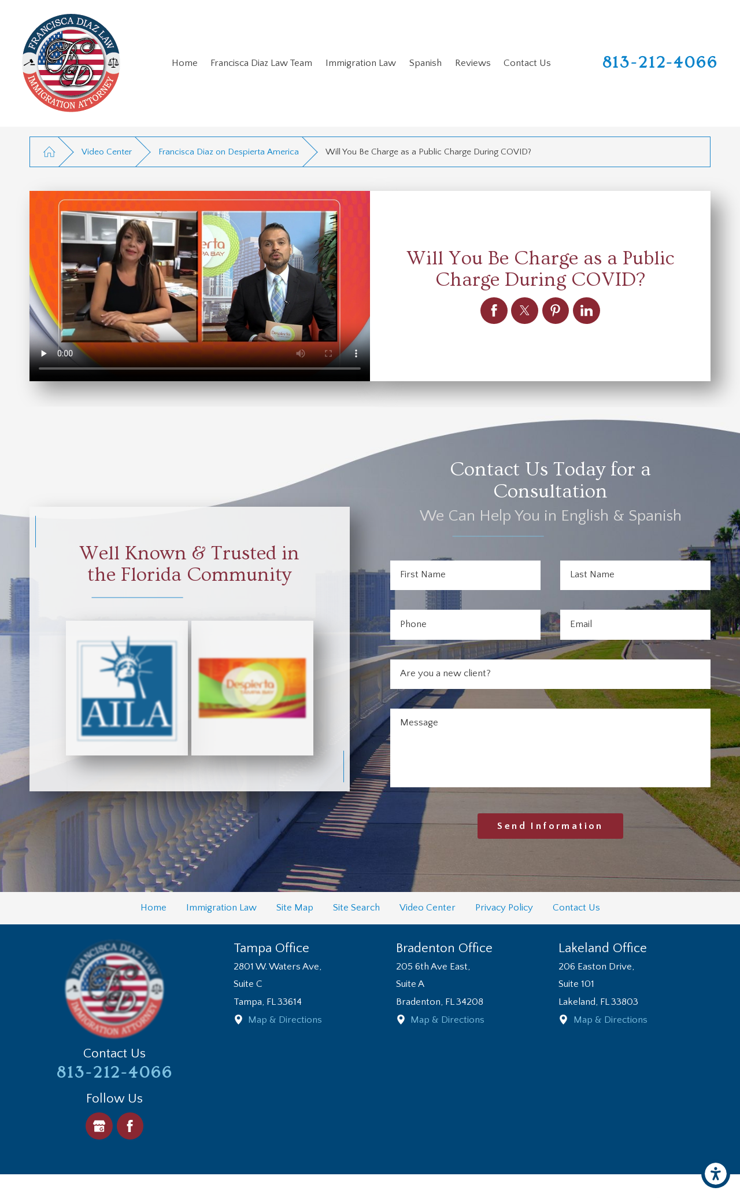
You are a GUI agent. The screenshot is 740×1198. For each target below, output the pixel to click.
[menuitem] (184, 63)
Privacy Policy (504, 907)
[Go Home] (49, 151)
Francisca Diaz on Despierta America (228, 152)
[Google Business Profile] (99, 1126)
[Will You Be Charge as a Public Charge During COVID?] (494, 311)
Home (185, 63)
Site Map (294, 907)
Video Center (107, 152)
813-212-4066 (660, 63)
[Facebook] (130, 1126)
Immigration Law (360, 63)
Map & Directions (285, 1020)
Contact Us (527, 63)
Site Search (356, 907)
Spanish (425, 63)
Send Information (550, 826)
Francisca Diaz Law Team (261, 63)
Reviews (473, 63)
